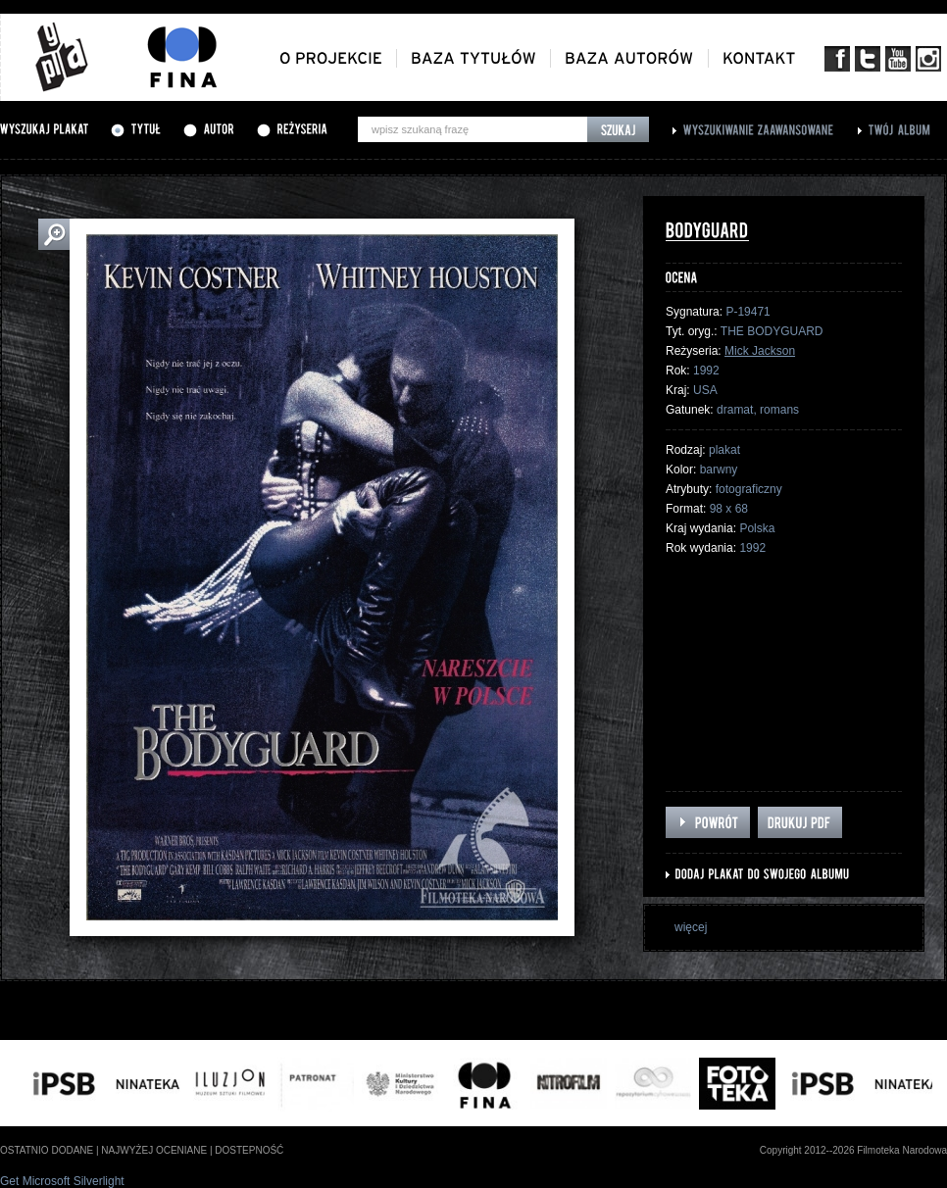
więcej (690, 927)
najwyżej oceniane (154, 1150)
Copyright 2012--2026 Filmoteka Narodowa (853, 1150)
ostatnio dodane (46, 1150)
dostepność (249, 1150)
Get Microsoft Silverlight (62, 1181)
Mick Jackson (759, 351)
